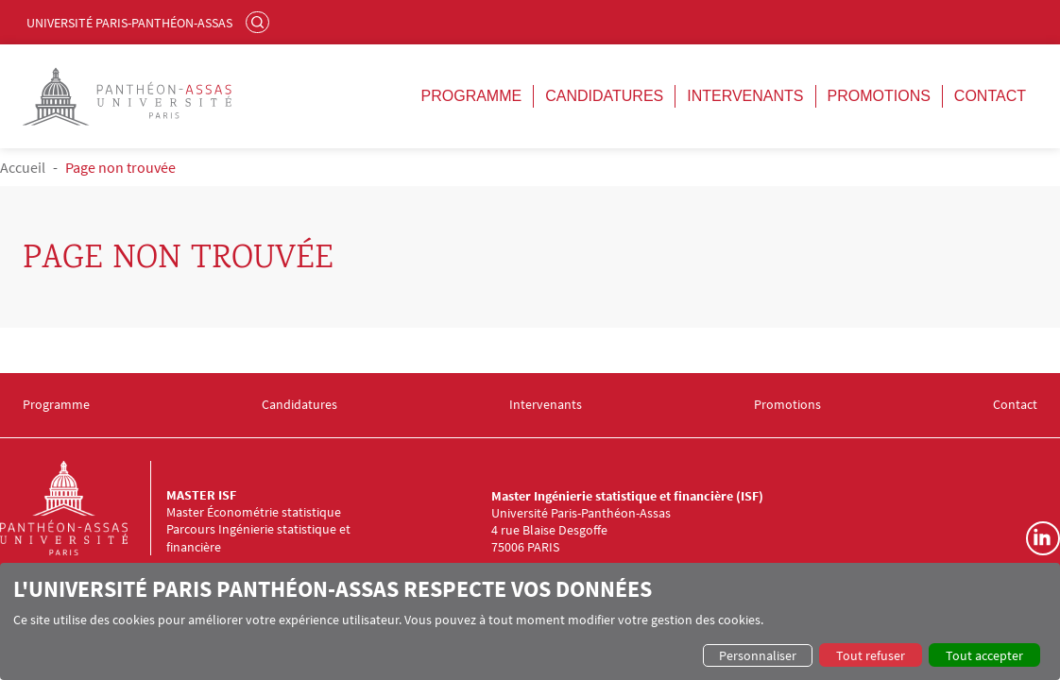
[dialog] (530, 621)
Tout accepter (984, 655)
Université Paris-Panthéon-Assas (129, 22)
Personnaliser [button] (757, 655)
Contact (990, 96)
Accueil (22, 167)
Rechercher (259, 21)
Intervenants (745, 96)
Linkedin (1043, 538)
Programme (471, 96)
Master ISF (201, 494)
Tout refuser (870, 655)
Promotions (879, 96)
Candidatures (604, 96)
